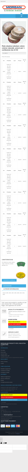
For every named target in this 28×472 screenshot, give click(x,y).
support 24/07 (4, 333)
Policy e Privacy (4, 361)
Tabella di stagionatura (5, 376)
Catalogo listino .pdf (5, 355)
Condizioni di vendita (5, 370)
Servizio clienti (13, 332)
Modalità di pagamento (16, 309)
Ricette (2, 380)
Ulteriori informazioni (11, 289)
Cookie (2, 363)
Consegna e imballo (5, 372)
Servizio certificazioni (5, 378)
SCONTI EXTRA (12, 319)
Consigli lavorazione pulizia (6, 382)
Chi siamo (3, 350)
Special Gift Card (4, 311)
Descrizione (7, 286)
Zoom (24, 43)
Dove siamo (3, 352)
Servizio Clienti (4, 354)
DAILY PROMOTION (4, 321)
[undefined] (5, 443)
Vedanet (18, 433)
